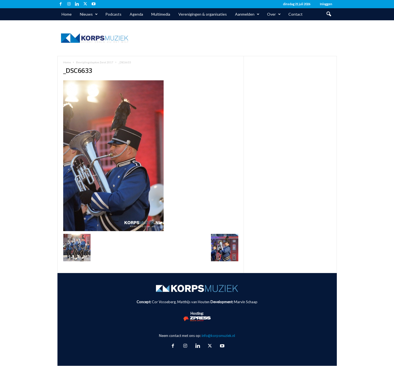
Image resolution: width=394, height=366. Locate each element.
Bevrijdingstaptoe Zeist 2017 (94, 62)
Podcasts (113, 14)
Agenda (136, 14)
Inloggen (326, 4)
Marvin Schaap (245, 302)
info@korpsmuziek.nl (218, 335)
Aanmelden (247, 14)
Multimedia (160, 14)
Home (67, 14)
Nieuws (89, 14)
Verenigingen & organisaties (202, 14)
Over (274, 14)
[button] (329, 14)
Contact (295, 14)
